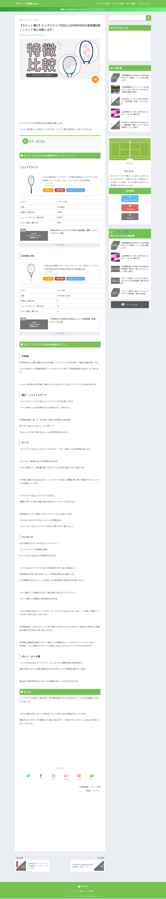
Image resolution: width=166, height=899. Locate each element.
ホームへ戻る (129, 304)
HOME (83, 886)
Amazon (48, 190)
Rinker (51, 183)
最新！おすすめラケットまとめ (73, 9)
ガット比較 (130, 4)
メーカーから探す (103, 4)
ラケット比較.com (27, 3)
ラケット (97, 791)
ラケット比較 (118, 4)
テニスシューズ (144, 4)
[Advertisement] (39, 102)
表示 (40, 141)
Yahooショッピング (76, 190)
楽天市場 (60, 190)
